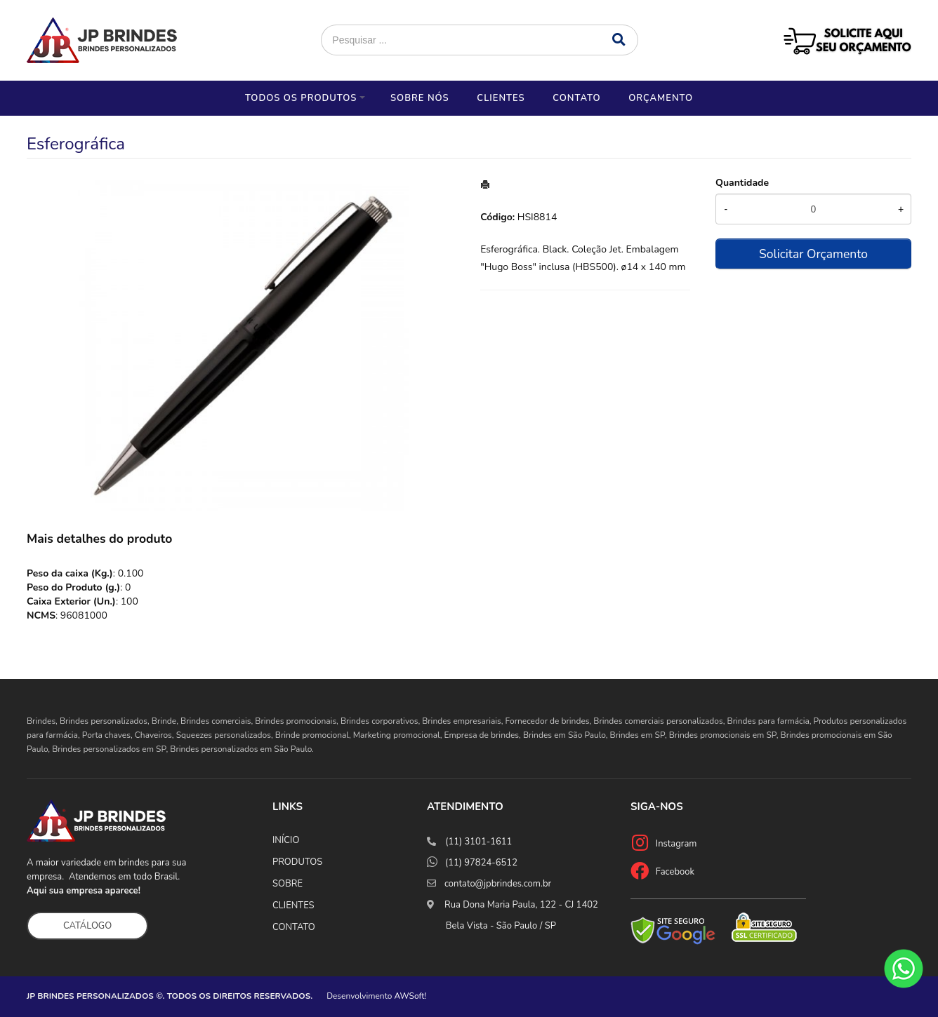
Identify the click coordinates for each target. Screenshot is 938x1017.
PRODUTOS (297, 862)
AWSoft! (411, 996)
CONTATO (293, 927)
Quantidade (742, 182)
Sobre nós (419, 98)
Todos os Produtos (301, 98)
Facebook (675, 872)
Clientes (500, 98)
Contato (576, 98)
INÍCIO (285, 840)
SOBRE (287, 883)
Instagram (676, 843)
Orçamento (660, 98)
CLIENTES (293, 905)
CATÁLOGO (87, 926)
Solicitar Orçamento (813, 253)
